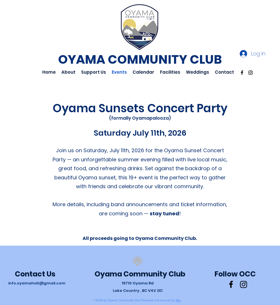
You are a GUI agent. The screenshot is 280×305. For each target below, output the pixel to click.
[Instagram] (250, 72)
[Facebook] (242, 72)
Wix (178, 300)
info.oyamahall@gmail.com (36, 283)
